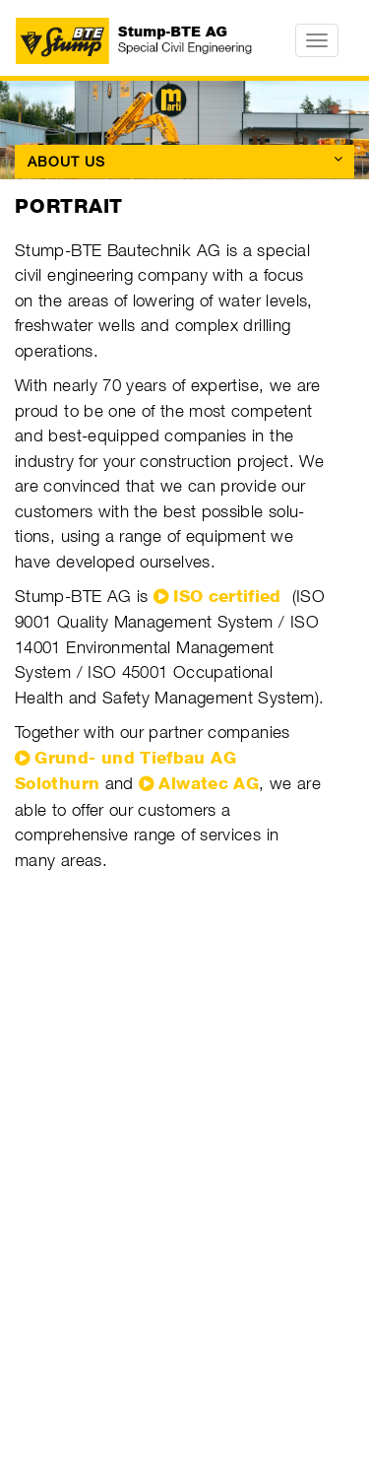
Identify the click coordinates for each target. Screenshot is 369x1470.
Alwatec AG (208, 783)
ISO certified (227, 596)
